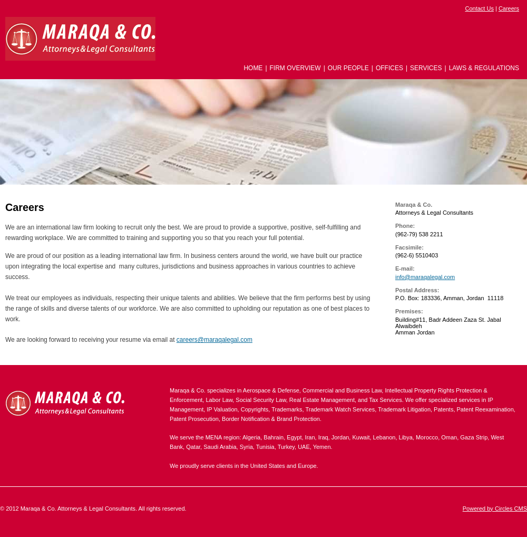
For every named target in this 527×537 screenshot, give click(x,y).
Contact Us (479, 8)
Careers (509, 8)
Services (426, 68)
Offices (389, 68)
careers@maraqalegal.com (214, 339)
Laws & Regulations (484, 68)
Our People (348, 68)
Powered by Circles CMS (495, 508)
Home (252, 68)
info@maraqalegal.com (425, 277)
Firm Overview (295, 68)
